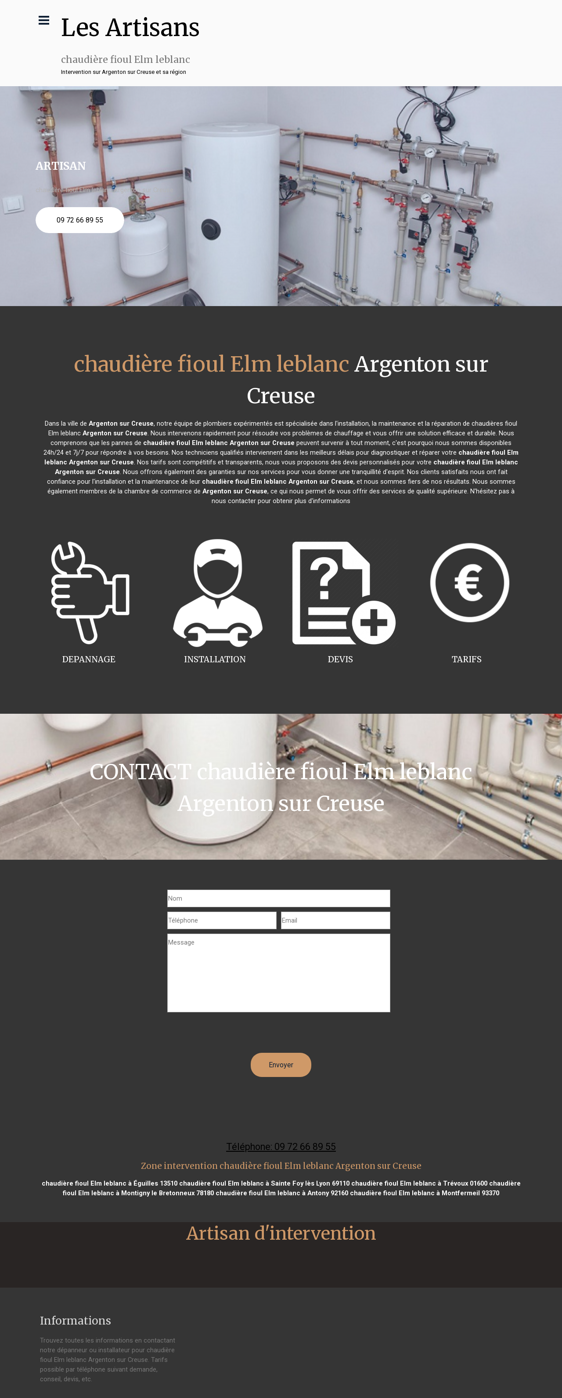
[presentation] (234, 1035)
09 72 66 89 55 (80, 220)
